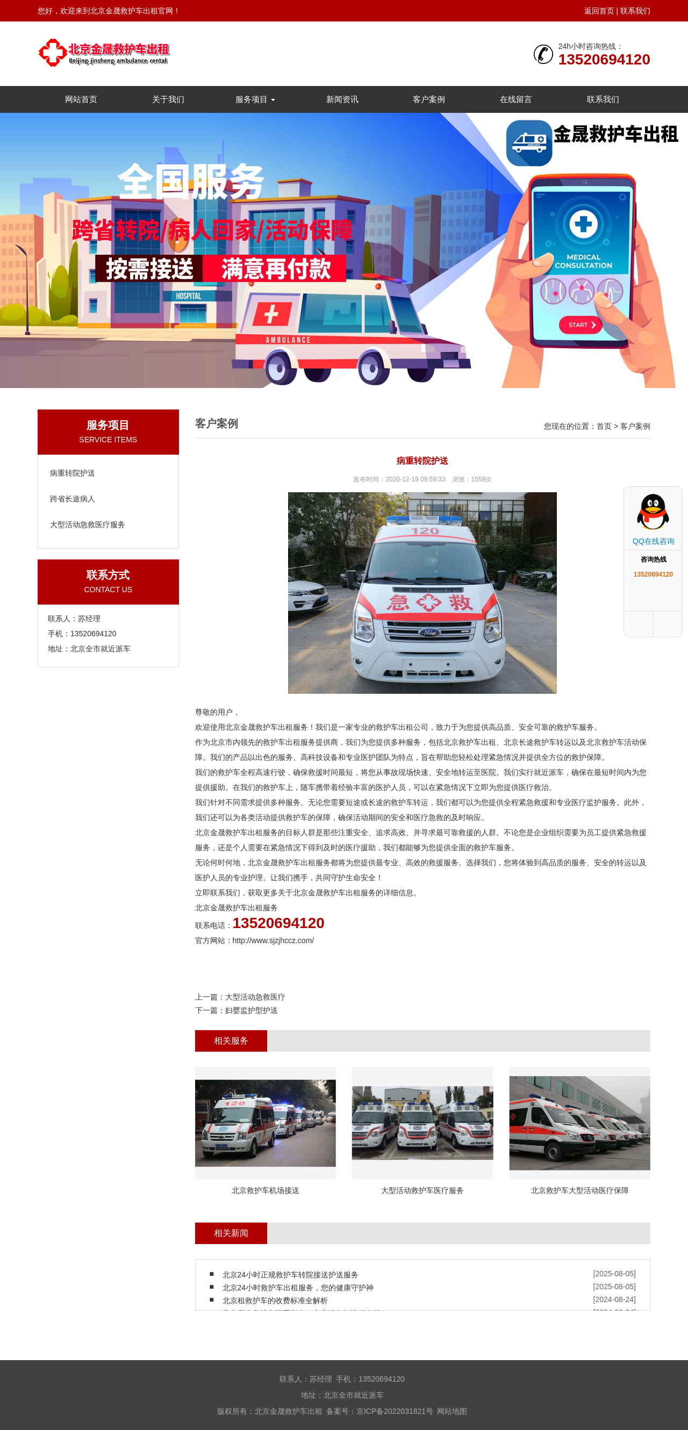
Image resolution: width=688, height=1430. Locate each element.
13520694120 (604, 60)
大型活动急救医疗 (255, 997)
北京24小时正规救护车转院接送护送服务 (291, 1274)
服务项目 (255, 99)
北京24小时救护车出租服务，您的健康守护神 (298, 1287)
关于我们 (168, 99)
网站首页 (81, 99)
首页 (604, 426)
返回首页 (599, 10)
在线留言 (516, 99)
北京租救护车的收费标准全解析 (275, 1300)
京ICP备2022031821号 (394, 1411)
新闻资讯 (342, 99)
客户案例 (429, 99)
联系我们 (635, 10)
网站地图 (452, 1411)
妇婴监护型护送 (251, 1010)
